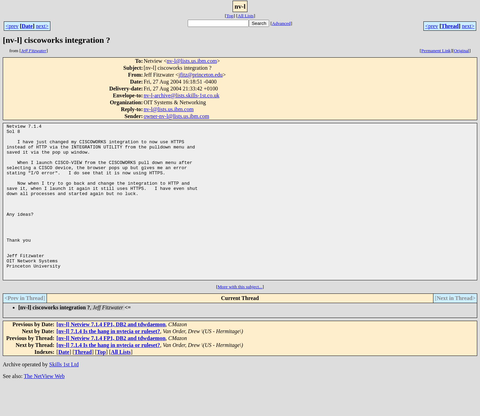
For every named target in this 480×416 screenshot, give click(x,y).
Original (461, 50)
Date (27, 26)
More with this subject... (240, 317)
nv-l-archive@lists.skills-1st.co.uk (181, 95)
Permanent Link (436, 50)
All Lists (246, 15)
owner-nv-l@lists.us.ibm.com (176, 116)
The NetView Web (44, 407)
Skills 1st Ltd (64, 395)
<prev (12, 26)
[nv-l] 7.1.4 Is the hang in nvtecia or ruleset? (108, 362)
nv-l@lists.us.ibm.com (192, 61)
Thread (450, 26)
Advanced (281, 23)
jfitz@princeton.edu (200, 75)
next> (42, 26)
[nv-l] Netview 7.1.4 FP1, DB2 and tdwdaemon (111, 355)
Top (230, 15)
